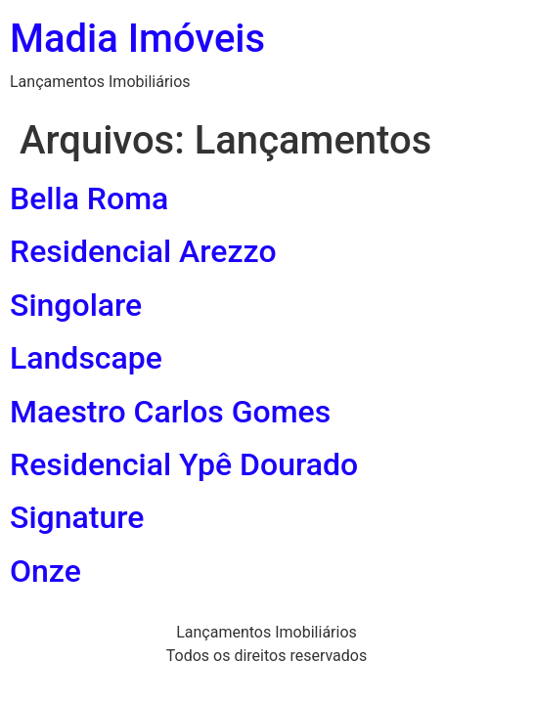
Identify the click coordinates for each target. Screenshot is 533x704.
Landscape (86, 357)
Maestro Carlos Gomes (170, 411)
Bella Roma (89, 198)
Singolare (76, 305)
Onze (45, 571)
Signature (77, 517)
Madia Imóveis (137, 39)
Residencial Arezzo (143, 251)
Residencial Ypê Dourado (184, 464)
